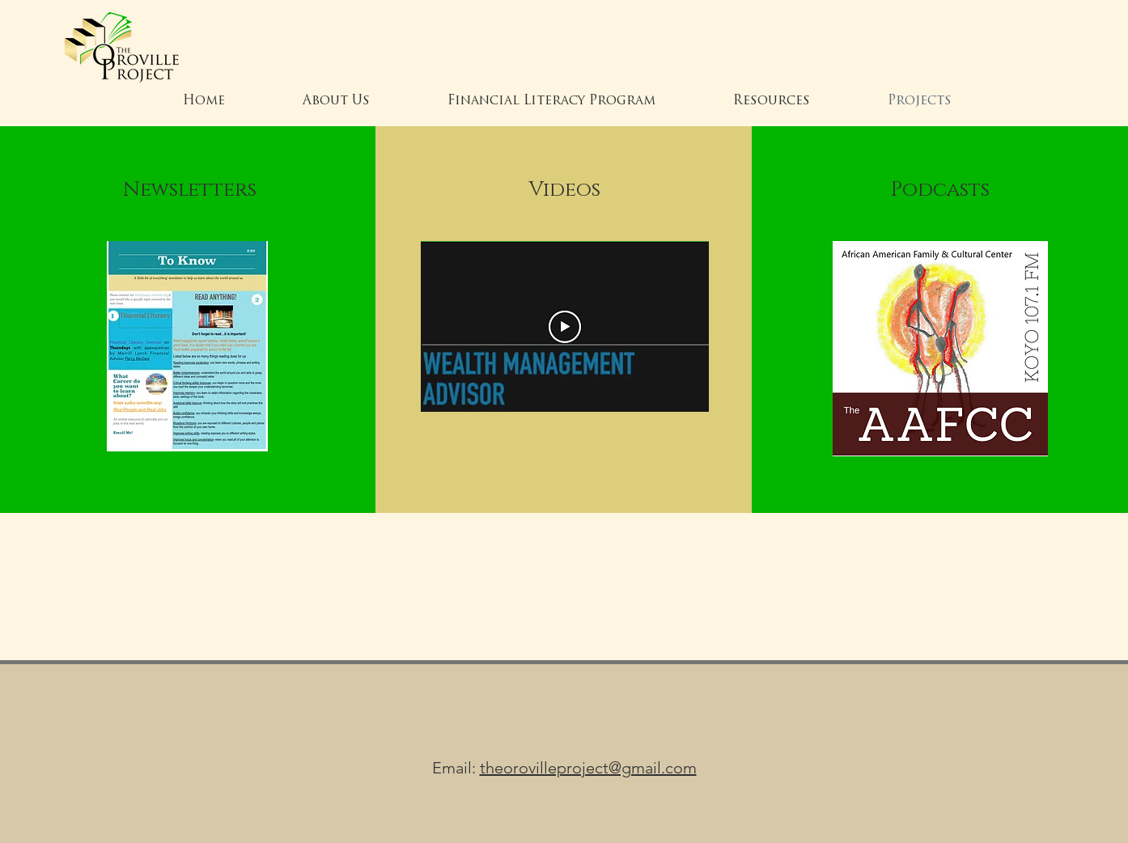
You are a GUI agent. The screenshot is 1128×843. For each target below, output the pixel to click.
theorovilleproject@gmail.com (588, 767)
